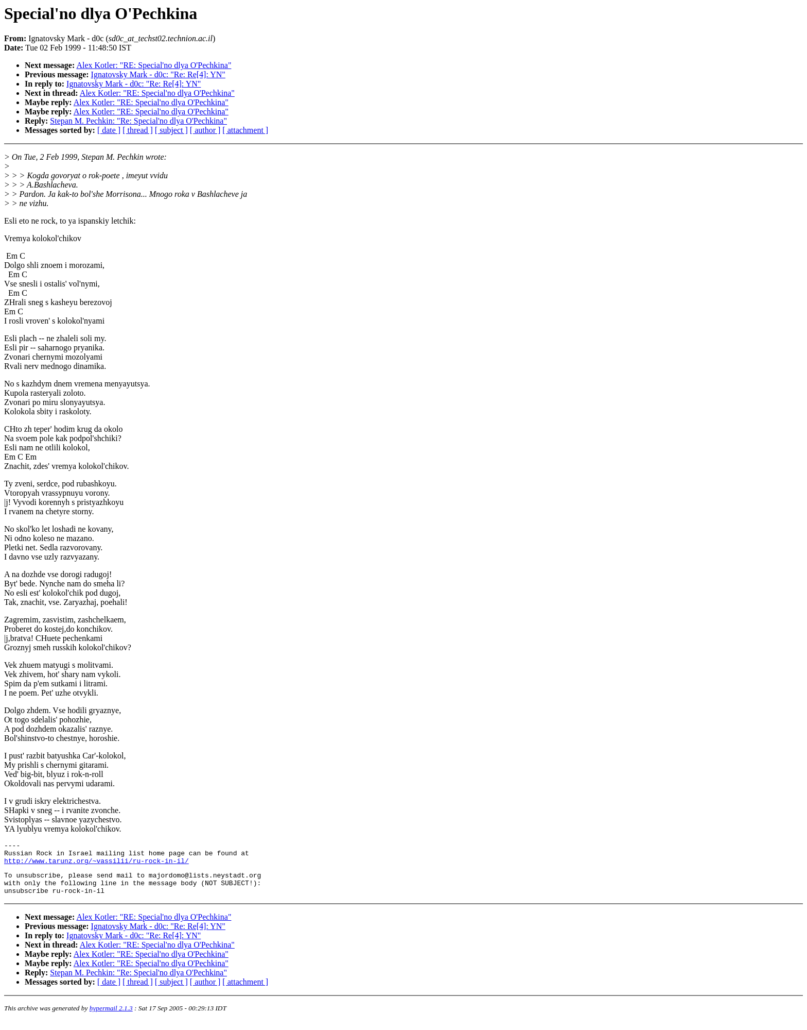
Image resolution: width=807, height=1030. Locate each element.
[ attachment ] (245, 130)
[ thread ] (137, 130)
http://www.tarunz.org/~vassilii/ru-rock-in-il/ (96, 865)
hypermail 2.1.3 (111, 1017)
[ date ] (108, 130)
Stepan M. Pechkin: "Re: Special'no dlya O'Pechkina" (138, 120)
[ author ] (205, 130)
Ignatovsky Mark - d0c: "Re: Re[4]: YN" (158, 74)
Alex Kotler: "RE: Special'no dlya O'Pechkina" (153, 65)
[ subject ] (171, 130)
